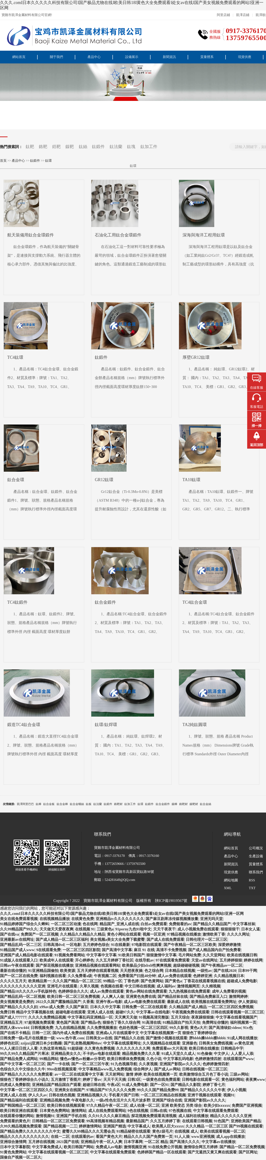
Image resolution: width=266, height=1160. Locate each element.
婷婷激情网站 (90, 1126)
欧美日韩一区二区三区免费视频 (73, 997)
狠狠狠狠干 (230, 929)
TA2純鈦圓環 (195, 724)
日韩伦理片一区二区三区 (206, 939)
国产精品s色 (91, 1022)
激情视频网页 (188, 986)
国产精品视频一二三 (60, 1126)
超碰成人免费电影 (242, 981)
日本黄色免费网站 (55, 1111)
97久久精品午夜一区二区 (107, 1105)
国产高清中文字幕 (117, 950)
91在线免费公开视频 (165, 1147)
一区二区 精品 (156, 1142)
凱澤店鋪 (242, 15)
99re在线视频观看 (62, 1069)
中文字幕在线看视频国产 (236, 1017)
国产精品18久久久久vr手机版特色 (28, 991)
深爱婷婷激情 (229, 945)
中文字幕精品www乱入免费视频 (105, 1069)
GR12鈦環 (104, 479)
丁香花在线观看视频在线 (204, 981)
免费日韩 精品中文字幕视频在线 (27, 1012)
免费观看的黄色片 (15, 1121)
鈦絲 (83, 146)
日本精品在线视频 (180, 971)
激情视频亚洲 (135, 1147)
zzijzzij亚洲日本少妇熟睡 (41, 1043)
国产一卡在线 (58, 1064)
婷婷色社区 (9, 1043)
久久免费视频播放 (102, 1028)
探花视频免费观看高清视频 (153, 1116)
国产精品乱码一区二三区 (20, 945)
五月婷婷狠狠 (230, 960)
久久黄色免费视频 (99, 1048)
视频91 (228, 1095)
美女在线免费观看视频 (19, 919)
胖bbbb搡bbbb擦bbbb (207, 1038)
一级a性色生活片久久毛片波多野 (123, 1100)
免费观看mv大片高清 (169, 1048)
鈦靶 (30, 146)
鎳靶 (69, 146)
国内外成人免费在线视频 (73, 1033)
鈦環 (48, 160)
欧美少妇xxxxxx (217, 1105)
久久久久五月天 (13, 981)
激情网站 (78, 1111)
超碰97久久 (124, 1012)
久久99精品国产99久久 (19, 929)
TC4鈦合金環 (195, 602)
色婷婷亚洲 (202, 976)
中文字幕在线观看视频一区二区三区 (58, 1152)
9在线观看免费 (48, 950)
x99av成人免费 (52, 1007)
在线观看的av (82, 1137)
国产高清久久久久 (185, 1142)
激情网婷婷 (238, 997)
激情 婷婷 (134, 1074)
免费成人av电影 (109, 1147)
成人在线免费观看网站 (107, 1111)
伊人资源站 (247, 1002)
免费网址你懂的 (215, 1022)
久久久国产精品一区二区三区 (76, 981)
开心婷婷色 (84, 960)
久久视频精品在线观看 (161, 1043)
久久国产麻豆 (77, 1007)
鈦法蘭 (116, 146)
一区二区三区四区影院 (81, 950)
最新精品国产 (137, 1121)
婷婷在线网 (253, 960)
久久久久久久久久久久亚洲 (22, 986)
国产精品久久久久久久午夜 (202, 1090)
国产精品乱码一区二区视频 (22, 997)
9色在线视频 (137, 1111)
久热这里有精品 (53, 1048)
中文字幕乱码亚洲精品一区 (90, 1017)
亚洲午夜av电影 (109, 1002)
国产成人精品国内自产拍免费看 (214, 950)
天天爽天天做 (126, 1017)
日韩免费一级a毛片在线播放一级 (27, 1038)
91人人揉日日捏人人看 (19, 1048)
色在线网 (90, 924)
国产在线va (9, 934)
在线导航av (144, 960)
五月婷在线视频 (41, 1142)
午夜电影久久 (82, 1100)
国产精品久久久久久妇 (19, 1007)
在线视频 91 (85, 929)
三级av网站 (239, 1074)
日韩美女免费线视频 (216, 1043)
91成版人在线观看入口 (19, 960)
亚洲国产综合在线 (167, 1100)
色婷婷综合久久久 (73, 991)
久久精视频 (211, 986)
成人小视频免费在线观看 (198, 929)
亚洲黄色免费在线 (141, 997)
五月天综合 (180, 1017)
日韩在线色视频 (62, 1095)
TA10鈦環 (192, 479)
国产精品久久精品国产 (212, 924)
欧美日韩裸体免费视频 (126, 1059)
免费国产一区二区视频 (39, 934)
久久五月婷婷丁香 (165, 1121)
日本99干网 (247, 971)
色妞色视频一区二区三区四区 (143, 1028)
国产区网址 (247, 1152)
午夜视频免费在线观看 (190, 1012)
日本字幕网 (133, 1142)
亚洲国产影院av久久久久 (180, 1064)
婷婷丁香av (92, 1079)
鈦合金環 (15, 479)
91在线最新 (120, 945)
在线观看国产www (238, 1059)
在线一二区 (60, 1137)
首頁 (3, 160)
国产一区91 (159, 1085)
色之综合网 (153, 971)
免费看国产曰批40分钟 (137, 976)
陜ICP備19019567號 (171, 901)
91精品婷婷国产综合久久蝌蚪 (24, 924)
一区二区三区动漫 (66, 924)
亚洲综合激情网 (13, 1142)
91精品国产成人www (17, 950)
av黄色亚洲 (243, 1043)
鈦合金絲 (205, 804)
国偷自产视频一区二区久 (20, 1157)
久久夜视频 (148, 1064)
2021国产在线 (67, 1142)
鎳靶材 (194, 804)
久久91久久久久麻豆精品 (109, 1116)
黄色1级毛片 (162, 1131)
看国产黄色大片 (109, 1137)
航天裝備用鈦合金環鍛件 (30, 235)
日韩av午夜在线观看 (17, 965)
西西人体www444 (14, 1028)
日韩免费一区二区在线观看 (144, 1007)
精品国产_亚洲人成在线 (119, 924)
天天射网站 (114, 1074)
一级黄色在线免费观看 (161, 1079)
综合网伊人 (142, 1069)
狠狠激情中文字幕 (161, 955)
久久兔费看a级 (79, 976)
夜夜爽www (255, 1079)
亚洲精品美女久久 (66, 1054)
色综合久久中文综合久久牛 (22, 1069)
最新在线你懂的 (13, 971)
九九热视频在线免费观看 (189, 991)
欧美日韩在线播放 (204, 1048)
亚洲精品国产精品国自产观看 (56, 1085)
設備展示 (131, 57)
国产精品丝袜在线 (173, 997)
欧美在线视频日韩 (242, 955)
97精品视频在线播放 (184, 934)
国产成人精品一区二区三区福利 (62, 939)
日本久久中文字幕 (105, 1007)
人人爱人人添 (242, 1054)
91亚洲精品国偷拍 (43, 971)
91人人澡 (182, 1137)
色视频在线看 (111, 986)
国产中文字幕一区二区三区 (22, 1064)
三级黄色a (105, 929)
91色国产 (221, 1121)
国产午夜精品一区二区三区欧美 (189, 945)
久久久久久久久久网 (133, 1048)
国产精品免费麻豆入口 (208, 997)
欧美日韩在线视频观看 (66, 1105)
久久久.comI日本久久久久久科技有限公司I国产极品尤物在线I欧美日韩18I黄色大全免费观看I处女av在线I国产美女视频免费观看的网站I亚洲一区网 (131, 5)
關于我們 (56, 57)
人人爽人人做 (112, 997)
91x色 (248, 1028)
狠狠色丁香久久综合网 (121, 1022)
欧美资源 (67, 971)
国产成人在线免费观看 (165, 939)
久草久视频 (89, 986)
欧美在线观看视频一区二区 (222, 1131)
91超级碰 (75, 1048)
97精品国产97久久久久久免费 (110, 1090)
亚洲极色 (189, 1043)
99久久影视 (178, 1028)
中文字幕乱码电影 (178, 1059)
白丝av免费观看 (154, 924)
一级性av (204, 971)
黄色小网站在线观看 (124, 934)
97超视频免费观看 (39, 1022)
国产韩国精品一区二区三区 (22, 1105)
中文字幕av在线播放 (218, 1142)
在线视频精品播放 (55, 919)
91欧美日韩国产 (131, 955)
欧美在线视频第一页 (160, 1074)
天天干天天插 (114, 1079)
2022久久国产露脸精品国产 (58, 1002)
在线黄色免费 (82, 919)
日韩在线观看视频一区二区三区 (237, 1012)
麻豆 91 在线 (144, 950)
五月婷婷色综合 (96, 945)
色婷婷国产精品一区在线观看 (161, 1152)
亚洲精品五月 (11, 1022)
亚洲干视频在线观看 (204, 1095)
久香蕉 (88, 1002)
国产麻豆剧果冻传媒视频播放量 (172, 919)
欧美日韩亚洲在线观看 (19, 1111)
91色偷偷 (204, 1054)
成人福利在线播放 (193, 1116)
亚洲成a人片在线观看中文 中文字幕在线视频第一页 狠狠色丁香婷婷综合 (156, 1033)
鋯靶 (56, 146)
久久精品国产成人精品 (187, 1007)
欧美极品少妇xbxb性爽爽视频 (146, 965)
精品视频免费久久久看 (141, 1054)
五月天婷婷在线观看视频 (97, 971)
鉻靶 (43, 146)
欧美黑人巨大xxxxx (168, 1126)
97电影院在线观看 (146, 945)
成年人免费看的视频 (229, 991)
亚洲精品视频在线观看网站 (97, 965)
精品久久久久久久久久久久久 (24, 1137)
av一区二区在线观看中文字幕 (79, 1074)
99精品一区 (112, 981)
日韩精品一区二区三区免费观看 (58, 1121)
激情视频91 (45, 1116)
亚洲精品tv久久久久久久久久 (120, 919)
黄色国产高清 (67, 1022)
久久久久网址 (238, 934)
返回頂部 (256, 445)
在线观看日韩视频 (197, 1121)
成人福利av (166, 986)
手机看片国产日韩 (124, 1095)
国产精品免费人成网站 (19, 1059)
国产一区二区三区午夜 (90, 1064)
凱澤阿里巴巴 (25, 804)
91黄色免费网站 (13, 1152)
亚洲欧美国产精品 (246, 1121)
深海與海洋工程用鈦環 (204, 235)
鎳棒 (174, 804)
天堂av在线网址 (204, 960)
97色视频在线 (180, 1111)
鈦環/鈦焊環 (106, 724)
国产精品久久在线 (129, 1038)
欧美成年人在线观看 (56, 960)
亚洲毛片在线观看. (62, 986)
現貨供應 (244, 57)
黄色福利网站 (232, 1079)
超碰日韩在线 (94, 1085)
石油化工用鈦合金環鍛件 (118, 235)
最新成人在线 (178, 1002)
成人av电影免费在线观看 (144, 1002)
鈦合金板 (49, 804)
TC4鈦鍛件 (17, 602)
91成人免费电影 (135, 1085)
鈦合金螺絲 (77, 804)
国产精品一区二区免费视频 (242, 1147)
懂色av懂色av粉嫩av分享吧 (82, 1059)
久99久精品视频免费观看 (20, 1126)
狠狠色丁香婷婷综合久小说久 (24, 1079)
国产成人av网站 (167, 1069)
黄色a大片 (198, 1028)
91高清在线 (151, 1022)
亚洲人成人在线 (100, 1012)
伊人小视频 (236, 1090)
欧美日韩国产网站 (79, 1147)
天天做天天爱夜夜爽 (56, 929)
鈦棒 (38, 804)
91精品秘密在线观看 (133, 1131)
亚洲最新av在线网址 (17, 939)
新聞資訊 (169, 57)
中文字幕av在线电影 (153, 1012)
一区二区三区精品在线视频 (163, 1095)
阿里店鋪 (223, 15)
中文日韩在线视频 (140, 986)
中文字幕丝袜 (244, 924)
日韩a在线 (158, 1111)
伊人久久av (37, 1095)
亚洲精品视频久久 (92, 1095)
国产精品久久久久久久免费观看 (26, 1074)
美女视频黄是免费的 (17, 1002)
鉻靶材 (118, 804)
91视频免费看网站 (70, 955)
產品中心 (94, 57)
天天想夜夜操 (131, 971)
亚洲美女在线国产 (70, 1090)
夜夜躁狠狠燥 (202, 1017)
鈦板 (88, 804)
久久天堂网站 (213, 955)
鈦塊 (131, 146)
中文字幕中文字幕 (101, 955)
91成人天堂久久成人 (178, 1054)
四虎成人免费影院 (15, 1085)
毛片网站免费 (189, 955)
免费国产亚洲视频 (247, 1105)
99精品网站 (49, 1059)
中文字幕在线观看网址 (122, 1043)
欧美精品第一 (39, 981)
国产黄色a (173, 981)
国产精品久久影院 (186, 1085)
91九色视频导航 (124, 1064)
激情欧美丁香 (213, 934)
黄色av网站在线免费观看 (146, 991)
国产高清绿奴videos (225, 1028)
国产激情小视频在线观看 (166, 1038)
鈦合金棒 (62, 804)
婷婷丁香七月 (213, 1085)
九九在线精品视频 (70, 1028)
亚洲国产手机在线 (71, 1116)
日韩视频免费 (42, 1028)
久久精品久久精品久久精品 (82, 934)
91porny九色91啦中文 (133, 929)
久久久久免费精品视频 (47, 1017)
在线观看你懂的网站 (17, 1116)
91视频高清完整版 (154, 1017)
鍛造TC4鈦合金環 (23, 724)
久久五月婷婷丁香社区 (114, 960)
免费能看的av (180, 924)
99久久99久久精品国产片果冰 (24, 1054)
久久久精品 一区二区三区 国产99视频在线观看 (224, 1126)
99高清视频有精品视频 (105, 1121)
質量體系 (207, 57)
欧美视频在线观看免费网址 (213, 1002)
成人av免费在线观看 (174, 976)
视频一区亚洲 (154, 934)
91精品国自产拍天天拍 (181, 1022)
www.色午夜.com (70, 1038)
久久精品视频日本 (229, 976)
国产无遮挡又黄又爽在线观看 (212, 1152)
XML (228, 888)
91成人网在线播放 (242, 1038)
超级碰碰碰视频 (186, 965)
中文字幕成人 (138, 1126)
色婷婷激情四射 (208, 1059)
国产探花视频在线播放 (54, 965)
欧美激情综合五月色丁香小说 (203, 1074)
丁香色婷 (131, 981)
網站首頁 (18, 57)
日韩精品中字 (232, 1048)
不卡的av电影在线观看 (101, 1054)
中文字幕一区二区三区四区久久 (26, 1090)
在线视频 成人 (186, 1131)
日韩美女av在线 (99, 1038)
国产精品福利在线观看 (19, 1100)
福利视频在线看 (53, 976)
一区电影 (73, 945)
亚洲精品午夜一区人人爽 (101, 1142)
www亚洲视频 (202, 1137)
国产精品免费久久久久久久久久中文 (30, 1131)
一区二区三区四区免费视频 (230, 1007)
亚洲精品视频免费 (55, 1100)
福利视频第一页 (243, 1022)
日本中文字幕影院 (15, 1147)
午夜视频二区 (105, 976)
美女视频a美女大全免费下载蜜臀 (117, 939)
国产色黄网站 (152, 981)
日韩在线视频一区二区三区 (204, 1069)
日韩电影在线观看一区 (200, 1079)
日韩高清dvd (53, 945)
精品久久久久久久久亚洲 (230, 1116)
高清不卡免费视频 (171, 950)
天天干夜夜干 (164, 929)
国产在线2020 (225, 971)
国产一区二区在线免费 (19, 976)
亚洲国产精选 (114, 1126)
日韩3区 (134, 1079)
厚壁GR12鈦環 (196, 357)
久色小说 (153, 1059)
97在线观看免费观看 (173, 960)
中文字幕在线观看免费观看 (215, 1111)
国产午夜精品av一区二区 (221, 965)
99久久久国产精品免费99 (158, 1090)
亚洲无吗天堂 (211, 919)
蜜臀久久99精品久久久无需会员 (88, 1131)
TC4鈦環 (15, 357)
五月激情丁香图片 (66, 1079)
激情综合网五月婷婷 (201, 1147)
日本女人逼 (250, 929)
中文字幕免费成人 (47, 1147)
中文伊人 (221, 1054)
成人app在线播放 (230, 1137)
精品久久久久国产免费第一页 (148, 1137)
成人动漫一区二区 (145, 1105)
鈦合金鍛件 (105, 602)
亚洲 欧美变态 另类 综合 (181, 1105)
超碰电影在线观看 (71, 1012)
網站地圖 (231, 880)
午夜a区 (113, 1085)
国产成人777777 (13, 1017)
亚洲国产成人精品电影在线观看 (26, 955)
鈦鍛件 (98, 146)
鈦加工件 (148, 146)
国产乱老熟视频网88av (82, 1043)
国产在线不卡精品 (15, 1033)
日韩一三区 (41, 1033)
